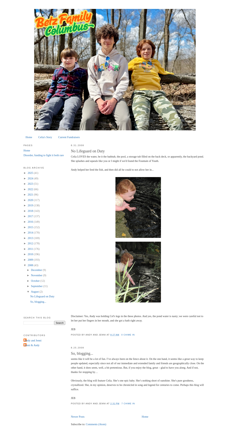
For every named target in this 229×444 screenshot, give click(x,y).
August (35, 291)
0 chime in (128, 335)
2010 (31, 254)
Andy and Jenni (33, 340)
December (37, 269)
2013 (31, 238)
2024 (31, 178)
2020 (31, 200)
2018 (31, 210)
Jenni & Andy (31, 345)
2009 (31, 259)
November (37, 275)
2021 (31, 194)
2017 (31, 216)
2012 (31, 243)
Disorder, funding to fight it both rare (44, 155)
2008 (31, 265)
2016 (31, 221)
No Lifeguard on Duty (88, 151)
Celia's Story (45, 137)
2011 (31, 248)
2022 (31, 189)
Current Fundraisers (69, 137)
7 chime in (128, 403)
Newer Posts (78, 416)
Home (29, 137)
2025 (31, 172)
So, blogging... (82, 353)
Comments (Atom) (96, 424)
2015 (31, 227)
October (35, 280)
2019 (31, 205)
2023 (31, 183)
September (37, 286)
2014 (31, 232)
